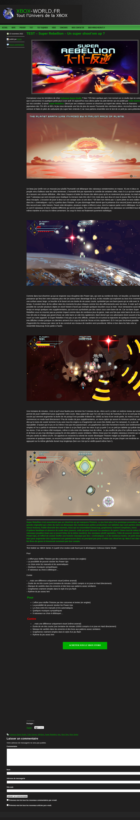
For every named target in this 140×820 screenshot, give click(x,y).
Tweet (29, 728)
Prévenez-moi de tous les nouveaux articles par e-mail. (30, 809)
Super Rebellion (51, 735)
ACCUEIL (5, 27)
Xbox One (64, 735)
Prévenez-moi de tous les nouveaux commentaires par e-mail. (33, 803)
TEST (31, 27)
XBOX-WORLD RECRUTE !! (96, 27)
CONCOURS (64, 27)
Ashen (19, 39)
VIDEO (54, 27)
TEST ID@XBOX (42, 27)
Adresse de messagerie (16, 782)
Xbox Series (73, 735)
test (59, 735)
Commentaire (12, 746)
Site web (10, 790)
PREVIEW (22, 27)
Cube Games (32, 735)
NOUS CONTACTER (78, 27)
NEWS (13, 27)
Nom (8, 773)
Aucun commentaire (16, 45)
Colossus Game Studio (71, 98)
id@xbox (41, 735)
